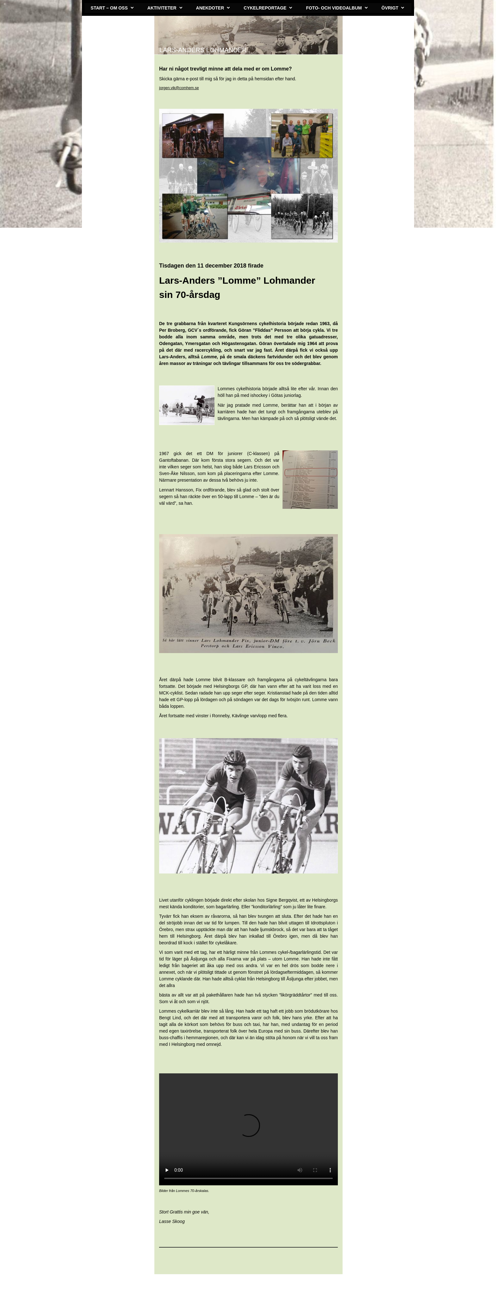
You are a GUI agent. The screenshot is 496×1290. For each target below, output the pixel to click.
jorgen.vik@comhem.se (179, 88)
